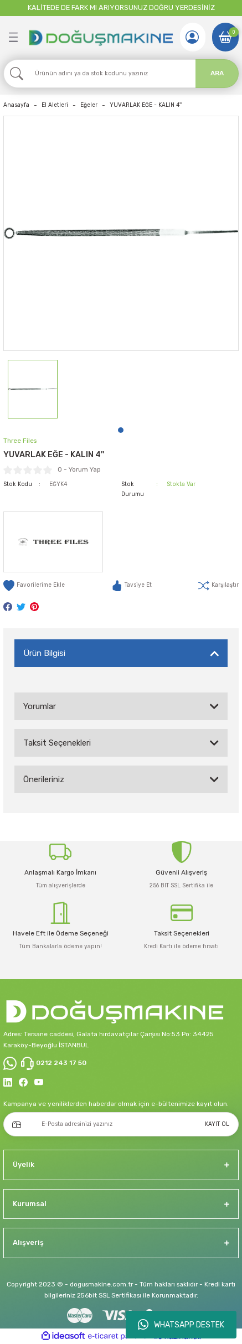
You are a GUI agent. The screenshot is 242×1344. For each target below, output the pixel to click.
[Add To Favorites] (34, 585)
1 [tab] (120, 430)
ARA (217, 73)
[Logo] (100, 36)
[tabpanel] (32, 389)
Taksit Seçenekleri (57, 743)
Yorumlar (39, 706)
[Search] (121, 73)
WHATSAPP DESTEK (181, 1325)
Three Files (20, 440)
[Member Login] (192, 37)
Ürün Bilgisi (44, 653)
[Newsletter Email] (121, 1124)
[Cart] (225, 37)
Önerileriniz (43, 779)
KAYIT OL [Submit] (217, 1124)
